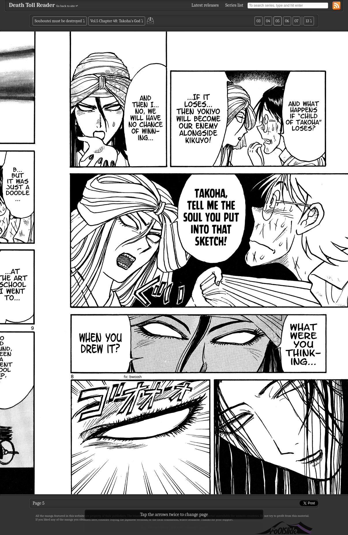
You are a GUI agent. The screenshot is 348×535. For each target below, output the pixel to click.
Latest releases (205, 5)
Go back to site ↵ (67, 6)
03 (259, 21)
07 (297, 21)
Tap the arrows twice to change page (174, 527)
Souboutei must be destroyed (58, 21)
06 (287, 21)
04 (268, 21)
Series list (234, 5)
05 (278, 21)
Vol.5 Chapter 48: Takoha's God (115, 21)
